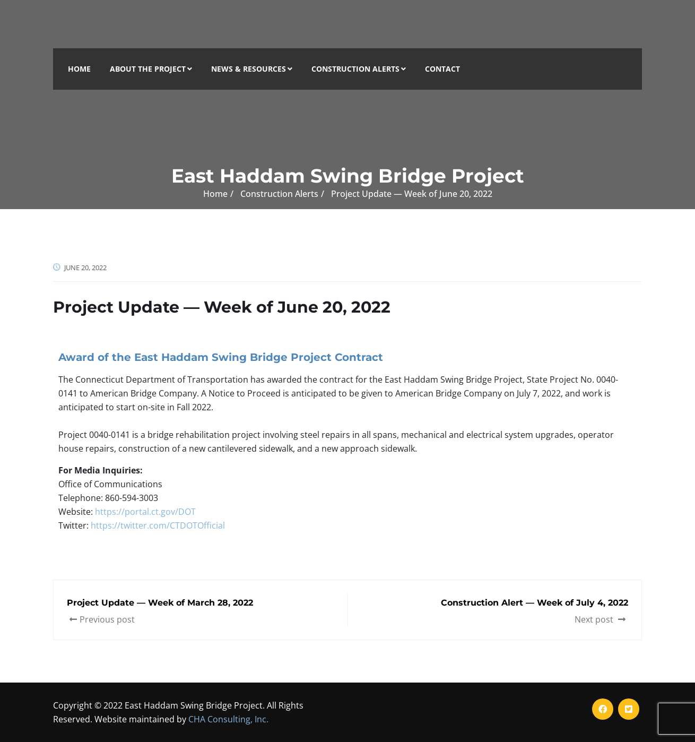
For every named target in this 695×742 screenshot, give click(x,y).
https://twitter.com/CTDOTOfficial (158, 525)
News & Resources (251, 69)
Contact (442, 69)
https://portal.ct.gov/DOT (145, 511)
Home (79, 69)
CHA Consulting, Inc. (228, 719)
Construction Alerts (358, 69)
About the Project (151, 69)
